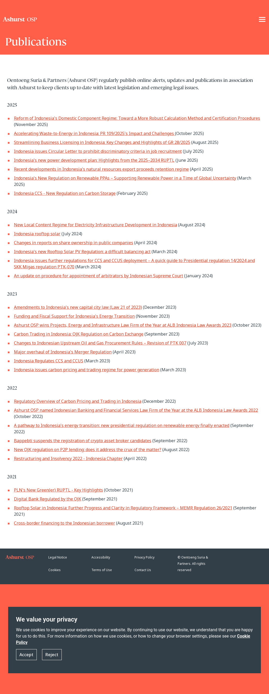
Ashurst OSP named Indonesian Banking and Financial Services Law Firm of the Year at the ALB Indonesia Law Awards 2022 (136, 410)
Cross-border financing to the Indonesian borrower (64, 523)
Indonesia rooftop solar (37, 234)
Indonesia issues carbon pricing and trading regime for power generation (86, 370)
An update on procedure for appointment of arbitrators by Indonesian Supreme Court (98, 276)
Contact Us (142, 570)
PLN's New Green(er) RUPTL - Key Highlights (58, 490)
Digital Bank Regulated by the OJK (47, 499)
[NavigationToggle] (262, 19)
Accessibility (100, 557)
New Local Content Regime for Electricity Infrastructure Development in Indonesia (95, 225)
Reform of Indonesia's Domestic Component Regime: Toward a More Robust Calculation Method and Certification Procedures (137, 118)
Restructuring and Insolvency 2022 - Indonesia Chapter (68, 458)
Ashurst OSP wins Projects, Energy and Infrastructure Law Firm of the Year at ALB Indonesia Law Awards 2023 (122, 325)
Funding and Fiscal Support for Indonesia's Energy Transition (74, 316)
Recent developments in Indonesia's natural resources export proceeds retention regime (101, 169)
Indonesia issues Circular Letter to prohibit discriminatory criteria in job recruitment (98, 151)
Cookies (54, 570)
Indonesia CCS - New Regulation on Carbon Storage (65, 193)
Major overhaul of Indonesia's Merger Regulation (63, 352)
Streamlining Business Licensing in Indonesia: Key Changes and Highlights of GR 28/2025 (102, 142)
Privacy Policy (144, 557)
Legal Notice (57, 557)
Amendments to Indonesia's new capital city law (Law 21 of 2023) (78, 307)
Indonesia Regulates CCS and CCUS (48, 361)
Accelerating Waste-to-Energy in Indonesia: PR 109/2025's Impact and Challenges (94, 133)
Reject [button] (51, 655)
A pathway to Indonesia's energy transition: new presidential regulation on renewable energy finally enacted (121, 425)
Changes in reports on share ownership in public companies (73, 243)
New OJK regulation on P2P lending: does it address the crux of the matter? (87, 449)
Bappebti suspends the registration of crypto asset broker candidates (82, 440)
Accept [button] (26, 655)
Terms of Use (101, 570)
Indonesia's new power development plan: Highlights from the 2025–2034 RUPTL (94, 160)
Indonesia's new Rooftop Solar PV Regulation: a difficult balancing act (82, 251)
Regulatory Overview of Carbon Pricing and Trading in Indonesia (77, 401)
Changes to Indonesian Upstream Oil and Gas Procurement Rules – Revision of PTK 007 (100, 343)
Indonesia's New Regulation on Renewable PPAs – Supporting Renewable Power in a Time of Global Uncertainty (125, 178)
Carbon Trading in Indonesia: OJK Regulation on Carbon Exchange (78, 334)
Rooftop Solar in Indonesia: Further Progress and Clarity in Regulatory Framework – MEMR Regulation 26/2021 (123, 508)
